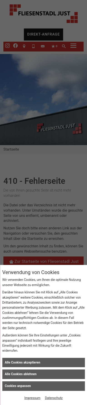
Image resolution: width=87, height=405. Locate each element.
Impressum (32, 398)
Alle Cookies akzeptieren (22, 362)
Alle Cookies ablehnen (21, 374)
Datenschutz (54, 398)
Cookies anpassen (18, 386)
